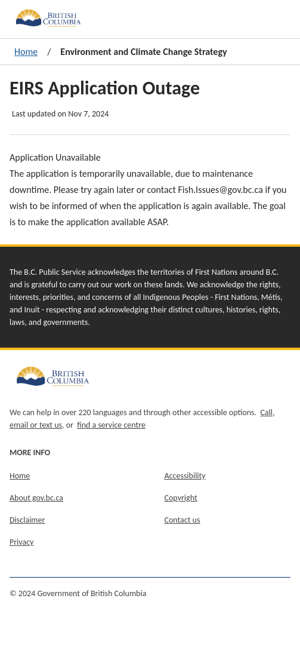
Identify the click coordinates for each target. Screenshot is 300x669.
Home (26, 51)
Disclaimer (27, 520)
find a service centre (111, 425)
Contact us (182, 520)
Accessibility (185, 476)
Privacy (21, 542)
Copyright (181, 498)
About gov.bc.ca (36, 498)
